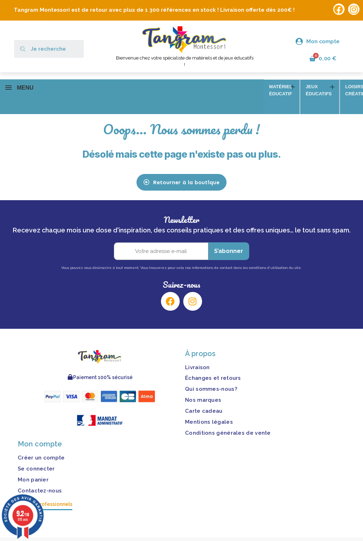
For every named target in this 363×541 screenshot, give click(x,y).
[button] (181, 172)
